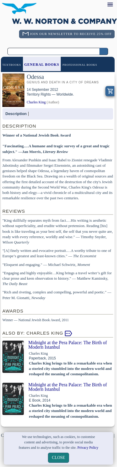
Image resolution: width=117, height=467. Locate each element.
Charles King (36, 102)
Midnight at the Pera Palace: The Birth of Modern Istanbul (67, 345)
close (58, 457)
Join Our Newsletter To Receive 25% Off (71, 34)
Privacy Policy (87, 447)
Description (16, 113)
